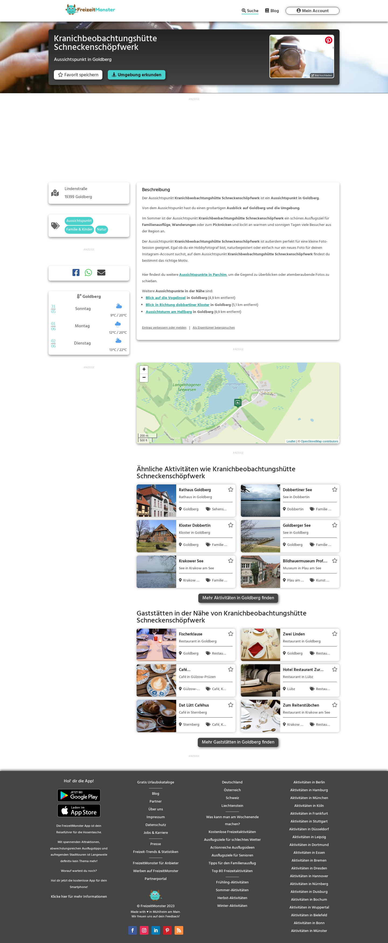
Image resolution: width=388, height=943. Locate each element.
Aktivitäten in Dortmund (309, 845)
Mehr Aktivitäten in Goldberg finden (238, 598)
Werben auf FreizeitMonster (155, 871)
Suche (252, 11)
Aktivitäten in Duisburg (309, 892)
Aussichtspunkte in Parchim (203, 275)
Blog (275, 11)
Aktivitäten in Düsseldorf (309, 829)
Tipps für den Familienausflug (232, 863)
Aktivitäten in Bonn (309, 923)
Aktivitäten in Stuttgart (309, 821)
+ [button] (144, 370)
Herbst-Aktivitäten (232, 898)
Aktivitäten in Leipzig (309, 837)
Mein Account (315, 11)
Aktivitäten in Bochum (309, 900)
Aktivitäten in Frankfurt (309, 814)
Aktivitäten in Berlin (309, 782)
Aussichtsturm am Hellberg (169, 312)
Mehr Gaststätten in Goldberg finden (238, 742)
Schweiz (232, 798)
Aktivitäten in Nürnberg (309, 884)
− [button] (144, 378)
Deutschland (232, 782)
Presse (155, 844)
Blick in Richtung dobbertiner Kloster (177, 305)
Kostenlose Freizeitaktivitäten (232, 832)
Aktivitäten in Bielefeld (309, 915)
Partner (156, 802)
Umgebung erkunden (139, 75)
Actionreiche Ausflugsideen (232, 848)
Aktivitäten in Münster (309, 931)
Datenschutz (156, 825)
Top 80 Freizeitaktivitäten (232, 871)
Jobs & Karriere (156, 833)
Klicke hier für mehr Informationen (79, 897)
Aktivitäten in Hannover (309, 876)
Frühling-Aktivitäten (232, 882)
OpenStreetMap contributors (319, 441)
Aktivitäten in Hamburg (309, 790)
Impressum (156, 817)
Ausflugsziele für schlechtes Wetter (232, 840)
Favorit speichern (78, 75)
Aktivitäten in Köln (309, 806)
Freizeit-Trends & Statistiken (155, 852)
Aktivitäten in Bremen (309, 861)
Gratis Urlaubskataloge (155, 782)
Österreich (232, 790)
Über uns (155, 809)
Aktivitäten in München (309, 798)
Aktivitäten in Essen (309, 853)
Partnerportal (156, 879)
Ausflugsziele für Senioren (232, 855)
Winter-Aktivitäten (232, 906)
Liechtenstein (232, 806)
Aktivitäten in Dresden (309, 868)
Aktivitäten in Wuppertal (309, 907)
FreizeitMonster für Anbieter (156, 863)
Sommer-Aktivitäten (232, 890)
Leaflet (291, 441)
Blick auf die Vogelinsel (166, 298)
